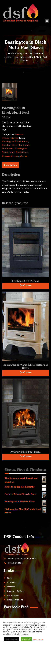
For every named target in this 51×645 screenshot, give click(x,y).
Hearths (9, 586)
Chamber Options (14, 591)
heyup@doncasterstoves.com (22, 558)
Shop (19, 53)
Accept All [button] (26, 639)
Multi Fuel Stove (18, 152)
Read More (37, 639)
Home (11, 53)
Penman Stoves (10, 155)
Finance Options (13, 599)
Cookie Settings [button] (11, 639)
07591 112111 (15, 562)
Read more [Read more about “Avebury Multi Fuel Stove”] (25, 456)
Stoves (28, 53)
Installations (11, 595)
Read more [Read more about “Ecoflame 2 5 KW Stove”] (25, 285)
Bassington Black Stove (15, 141)
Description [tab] (10, 164)
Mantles (9, 582)
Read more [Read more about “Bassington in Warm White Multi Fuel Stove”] (25, 372)
